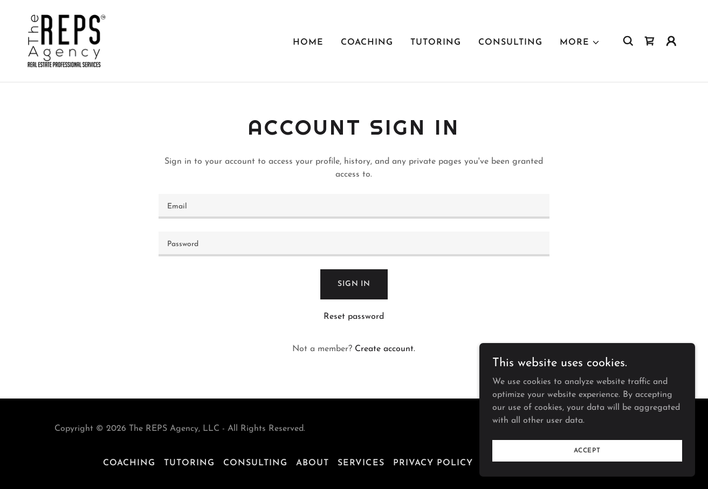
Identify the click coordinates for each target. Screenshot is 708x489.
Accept (587, 450)
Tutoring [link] (435, 42)
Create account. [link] (385, 349)
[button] (580, 42)
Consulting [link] (510, 42)
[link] (66, 40)
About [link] (312, 463)
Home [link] (308, 42)
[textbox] (354, 206)
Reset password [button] (354, 316)
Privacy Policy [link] (433, 463)
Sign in (354, 284)
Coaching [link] (367, 42)
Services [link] (361, 463)
